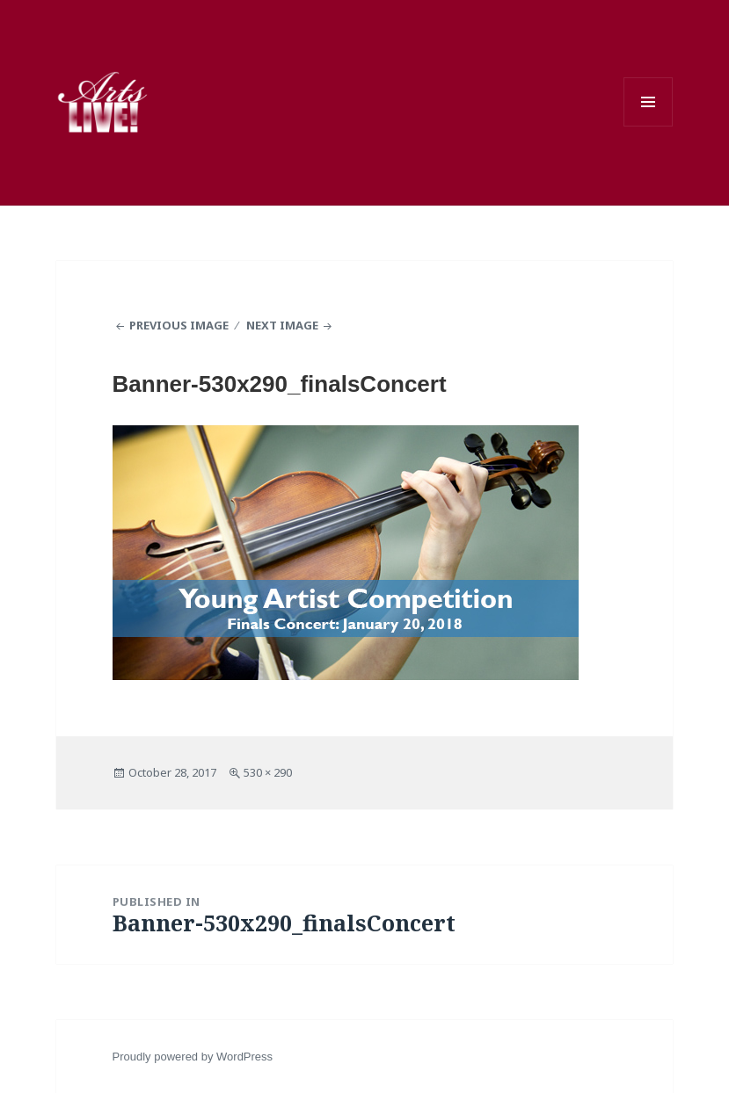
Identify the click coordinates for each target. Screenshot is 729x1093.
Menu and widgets (648, 102)
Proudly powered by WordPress (193, 1056)
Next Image (282, 325)
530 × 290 (268, 772)
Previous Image (179, 325)
